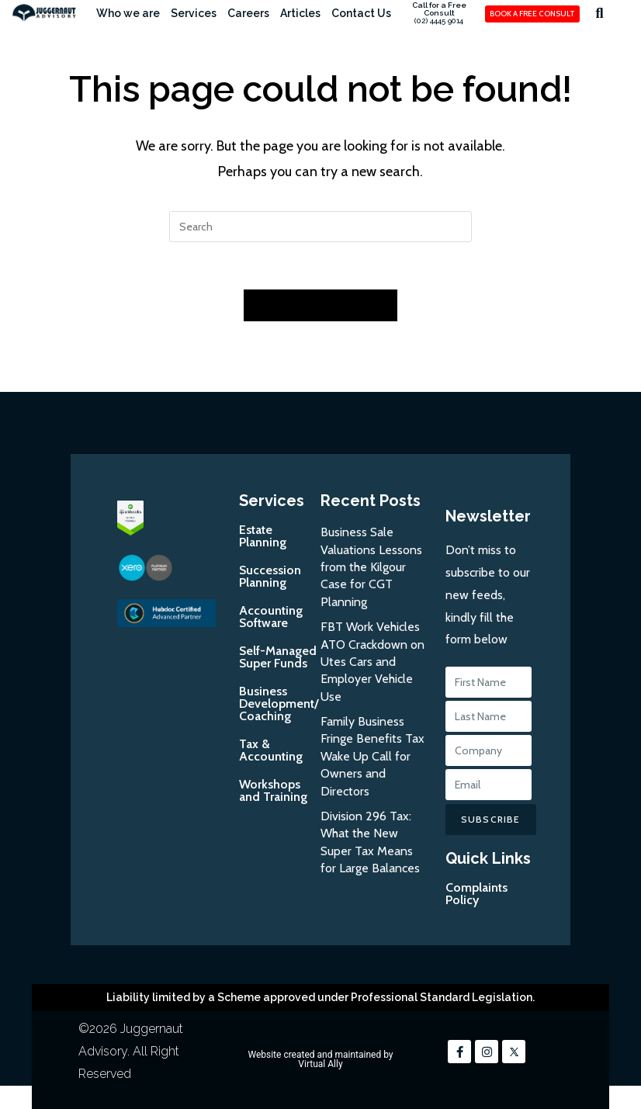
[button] (599, 13)
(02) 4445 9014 (438, 20)
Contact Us (361, 13)
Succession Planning (270, 576)
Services (194, 13)
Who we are (128, 13)
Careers (248, 13)
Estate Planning (262, 535)
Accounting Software (271, 616)
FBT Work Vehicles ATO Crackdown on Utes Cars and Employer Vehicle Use (372, 661)
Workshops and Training (273, 790)
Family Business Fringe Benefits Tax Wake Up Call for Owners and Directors (372, 756)
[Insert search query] (320, 226)
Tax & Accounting (271, 750)
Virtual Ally (320, 1064)
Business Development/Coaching (279, 703)
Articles (300, 13)
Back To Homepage (320, 305)
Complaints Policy (476, 893)
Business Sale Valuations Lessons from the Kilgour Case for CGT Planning (371, 567)
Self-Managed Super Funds (278, 657)
